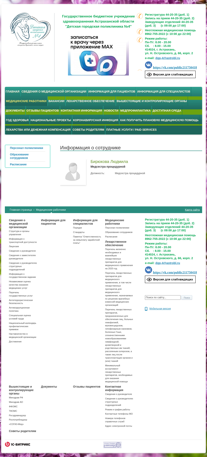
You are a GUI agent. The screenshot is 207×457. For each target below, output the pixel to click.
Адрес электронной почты (118, 426)
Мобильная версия (160, 308)
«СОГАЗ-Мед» (16, 424)
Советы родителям (88, 129)
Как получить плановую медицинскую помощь (159, 120)
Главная (12, 91)
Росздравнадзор (17, 415)
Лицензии (14, 246)
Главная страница (21, 209)
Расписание (111, 236)
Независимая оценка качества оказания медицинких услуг (20, 284)
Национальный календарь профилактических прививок (22, 326)
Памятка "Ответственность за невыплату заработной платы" (87, 239)
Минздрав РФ (16, 397)
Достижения (15, 341)
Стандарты (78, 232)
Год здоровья (17, 120)
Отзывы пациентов (43, 110)
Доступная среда (167, 110)
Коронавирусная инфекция (95, 120)
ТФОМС (13, 411)
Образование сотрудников (118, 232)
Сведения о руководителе (22, 251)
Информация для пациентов (111, 91)
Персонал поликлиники (117, 227)
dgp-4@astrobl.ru (167, 58)
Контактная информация (81, 110)
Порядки (77, 227)
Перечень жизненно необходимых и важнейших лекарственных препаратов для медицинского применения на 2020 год (119, 259)
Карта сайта (192, 209)
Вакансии (57, 101)
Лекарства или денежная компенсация (38, 129)
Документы (15, 110)
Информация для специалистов (163, 91)
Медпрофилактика (135, 110)
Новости (111, 110)
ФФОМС (13, 406)
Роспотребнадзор (18, 419)
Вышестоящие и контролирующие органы (152, 101)
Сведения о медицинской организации (54, 91)
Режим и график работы (117, 409)
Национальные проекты (51, 120)
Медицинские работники (26, 101)
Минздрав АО (16, 402)
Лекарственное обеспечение (90, 101)
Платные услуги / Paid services (131, 129)
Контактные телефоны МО (119, 414)
